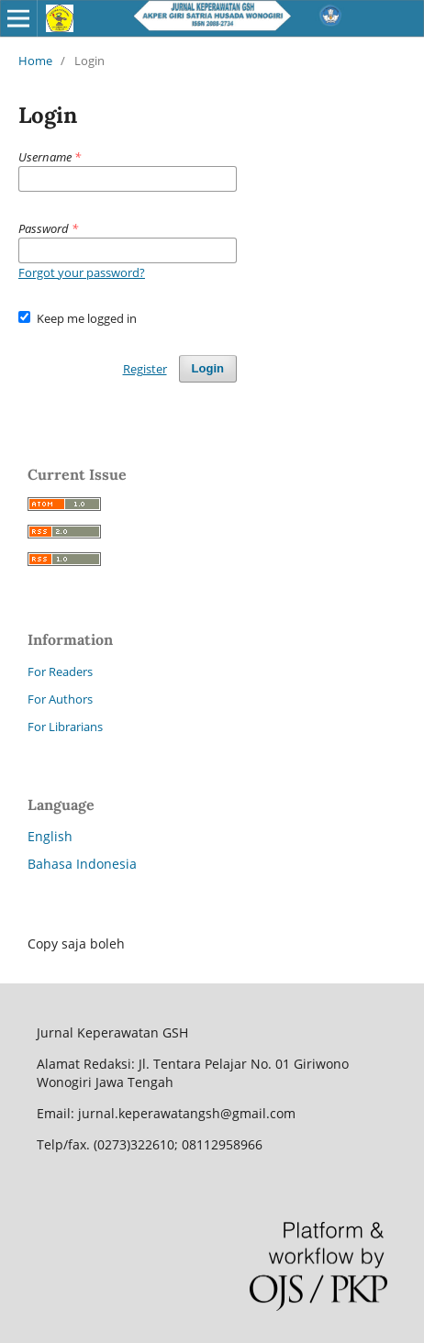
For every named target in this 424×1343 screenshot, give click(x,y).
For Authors (60, 699)
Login (208, 368)
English (50, 836)
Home (35, 60)
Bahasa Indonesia (82, 863)
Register (145, 369)
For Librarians (65, 726)
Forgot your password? (81, 272)
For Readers (60, 671)
